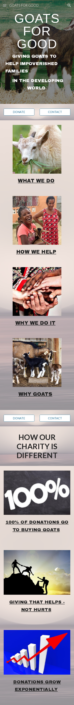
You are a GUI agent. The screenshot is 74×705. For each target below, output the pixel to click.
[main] (37, 52)
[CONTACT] (55, 112)
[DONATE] (19, 112)
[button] (4, 5)
